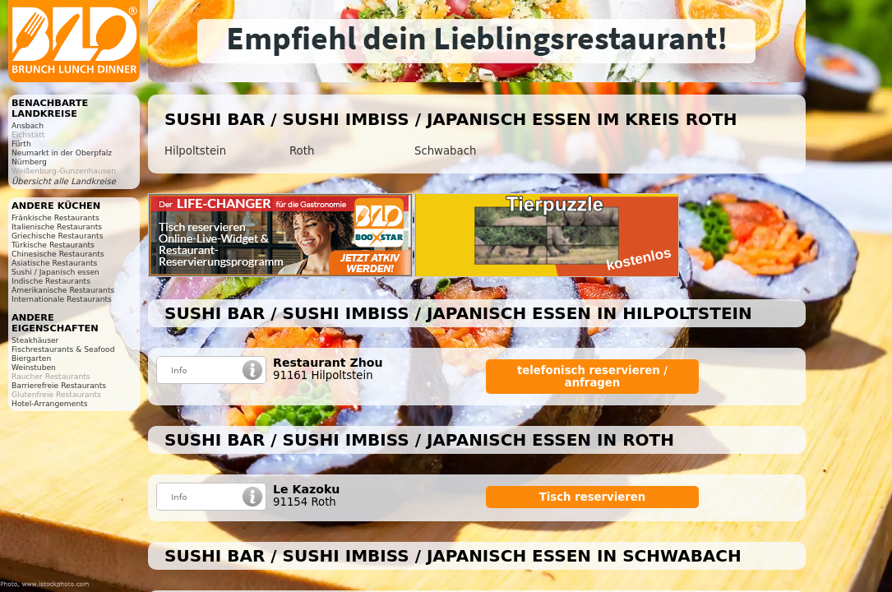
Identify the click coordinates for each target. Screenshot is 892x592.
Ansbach (28, 125)
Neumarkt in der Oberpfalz (62, 152)
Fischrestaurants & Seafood (63, 349)
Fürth (21, 143)
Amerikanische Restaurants (63, 289)
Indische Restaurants (51, 280)
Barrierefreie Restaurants (59, 385)
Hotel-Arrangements (50, 403)
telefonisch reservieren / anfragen (592, 376)
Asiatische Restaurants (54, 262)
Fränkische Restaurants (55, 217)
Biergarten (31, 358)
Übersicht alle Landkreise (64, 181)
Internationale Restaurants (62, 298)
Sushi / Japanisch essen (55, 271)
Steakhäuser (35, 340)
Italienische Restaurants (57, 226)
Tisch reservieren (592, 497)
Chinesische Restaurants (58, 253)
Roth (301, 151)
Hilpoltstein (195, 151)
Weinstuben (34, 367)
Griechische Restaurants (57, 235)
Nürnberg (29, 161)
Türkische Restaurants (53, 244)
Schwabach (445, 151)
